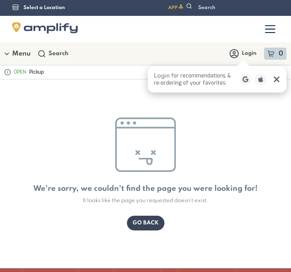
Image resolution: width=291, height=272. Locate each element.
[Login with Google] (245, 37)
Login (243, 11)
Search (53, 11)
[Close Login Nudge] (276, 37)
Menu (18, 11)
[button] (217, 37)
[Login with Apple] (261, 37)
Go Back (146, 180)
